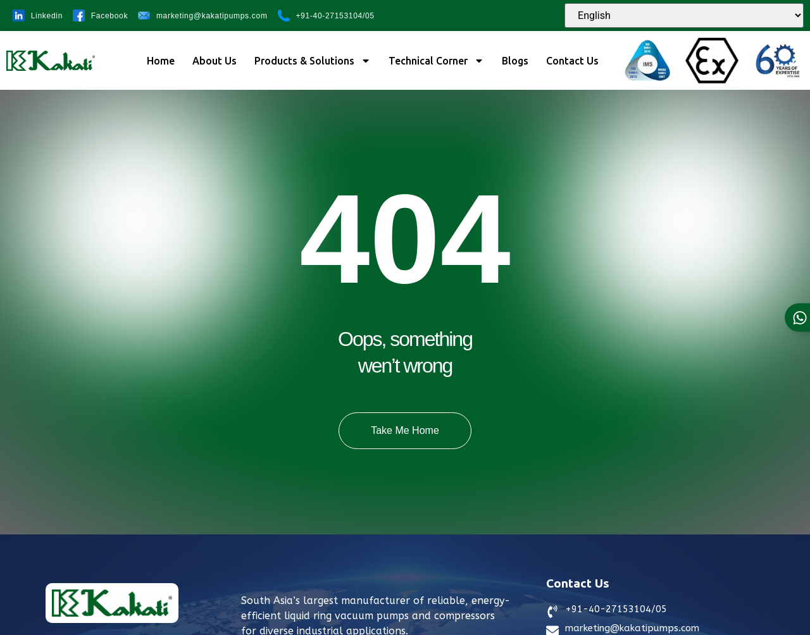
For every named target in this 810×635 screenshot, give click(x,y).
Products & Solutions (312, 60)
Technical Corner (436, 60)
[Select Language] (684, 15)
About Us (214, 60)
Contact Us (572, 60)
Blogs (515, 60)
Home (161, 60)
